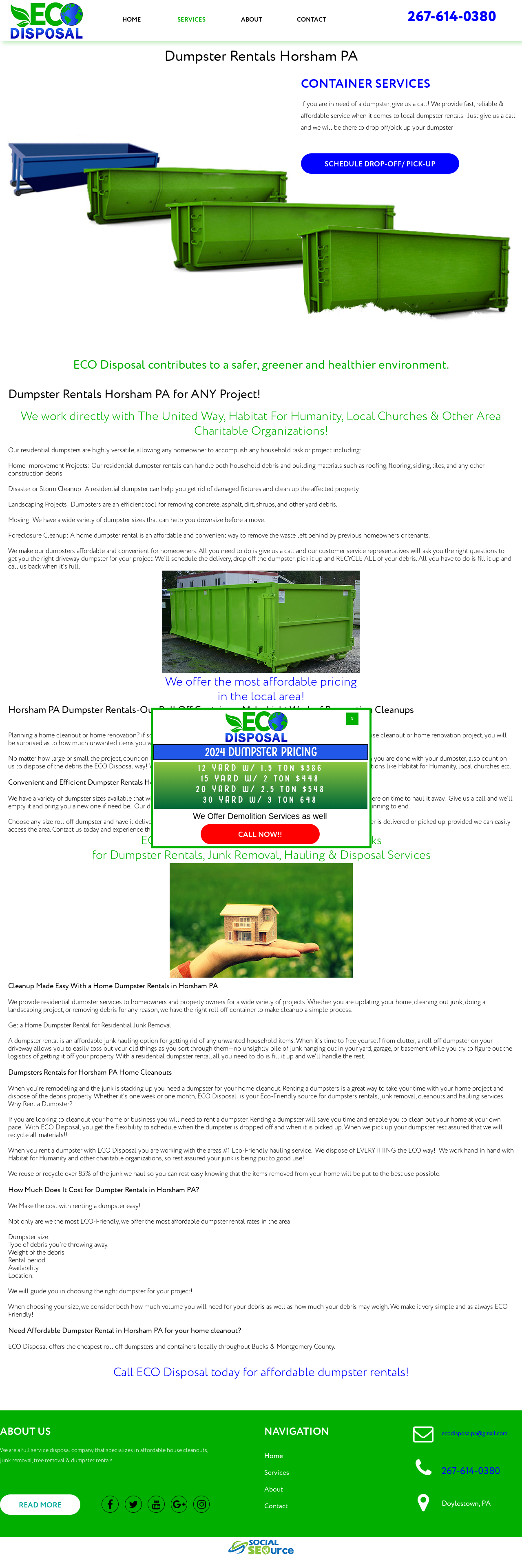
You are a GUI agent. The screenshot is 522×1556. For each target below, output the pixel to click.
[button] (352, 719)
